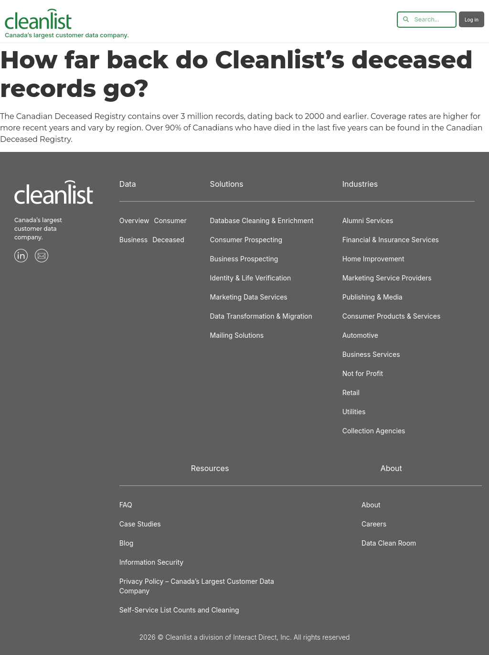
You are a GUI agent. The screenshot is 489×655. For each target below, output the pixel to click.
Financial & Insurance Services (390, 240)
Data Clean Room (388, 543)
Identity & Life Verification (250, 278)
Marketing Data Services (248, 297)
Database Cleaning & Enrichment (262, 220)
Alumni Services (367, 220)
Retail (351, 392)
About (370, 505)
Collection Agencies (373, 431)
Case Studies (140, 524)
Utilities (354, 412)
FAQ (125, 505)
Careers (373, 524)
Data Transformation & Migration (261, 316)
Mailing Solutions (237, 335)
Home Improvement (373, 259)
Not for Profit (362, 373)
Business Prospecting (244, 259)
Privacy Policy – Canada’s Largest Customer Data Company (196, 586)
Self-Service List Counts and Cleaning (179, 610)
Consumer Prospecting (246, 240)
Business (133, 240)
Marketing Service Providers (387, 278)
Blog (126, 543)
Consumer (170, 220)
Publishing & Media (372, 297)
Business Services (371, 354)
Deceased (168, 240)
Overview (134, 220)
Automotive (360, 335)
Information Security (151, 562)
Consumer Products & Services (391, 316)
